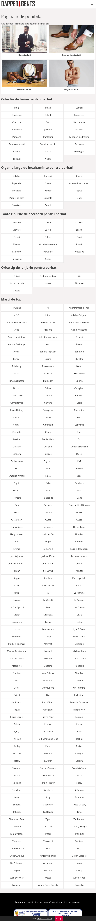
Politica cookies (72, 902)
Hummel (79, 541)
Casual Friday (16, 410)
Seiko (79, 775)
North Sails (47, 680)
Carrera (48, 402)
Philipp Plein (79, 709)
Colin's (79, 417)
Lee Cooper (79, 607)
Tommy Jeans (17, 833)
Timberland (79, 819)
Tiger (47, 819)
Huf (17, 541)
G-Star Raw (16, 519)
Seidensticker (48, 775)
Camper (48, 395)
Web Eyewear (17, 877)
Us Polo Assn (16, 863)
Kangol (79, 570)
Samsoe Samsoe (48, 768)
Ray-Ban (17, 738)
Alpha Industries (79, 329)
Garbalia (48, 505)
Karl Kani (48, 578)
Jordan (16, 570)
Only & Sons (48, 687)
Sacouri (16, 151)
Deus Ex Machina (79, 446)
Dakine (16, 439)
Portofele (48, 251)
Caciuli (48, 222)
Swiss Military (79, 804)
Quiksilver (48, 731)
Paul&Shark (48, 702)
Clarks (48, 417)
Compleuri (79, 115)
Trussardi (48, 841)
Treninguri (79, 151)
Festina (16, 490)
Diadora (17, 453)
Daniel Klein (48, 439)
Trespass (16, 841)
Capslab (79, 395)
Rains (79, 731)
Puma (79, 724)
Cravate (17, 229)
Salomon (16, 768)
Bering (48, 358)
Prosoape (79, 251)
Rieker (79, 746)
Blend (79, 366)
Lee (48, 607)
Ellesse (79, 468)
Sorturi (48, 151)
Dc (79, 439)
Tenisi (48, 205)
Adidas (48, 315)
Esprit (17, 483)
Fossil (79, 490)
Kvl (48, 592)
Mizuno (48, 658)
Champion (79, 410)
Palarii (79, 244)
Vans (79, 863)
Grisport (48, 512)
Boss (16, 373)
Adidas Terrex (48, 322)
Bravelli (48, 373)
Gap (17, 505)
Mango (48, 636)
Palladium (79, 695)
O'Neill (16, 687)
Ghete (48, 183)
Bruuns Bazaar (16, 380)
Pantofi (47, 190)
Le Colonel (79, 600)
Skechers (48, 790)
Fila (48, 490)
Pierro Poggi (48, 716)
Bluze (48, 107)
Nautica (17, 673)
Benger (16, 358)
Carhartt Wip (16, 402)
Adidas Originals (79, 315)
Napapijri (79, 665)
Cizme (79, 176)
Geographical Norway (79, 505)
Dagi (79, 432)
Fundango (48, 497)
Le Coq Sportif (17, 607)
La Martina (79, 592)
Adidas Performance (17, 322)
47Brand (17, 307)
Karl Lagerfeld (79, 578)
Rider (48, 746)
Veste (48, 158)
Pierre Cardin (16, 716)
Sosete (16, 290)
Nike (17, 680)
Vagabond (48, 863)
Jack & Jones (17, 556)
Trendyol (79, 833)
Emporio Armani (17, 475)
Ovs (48, 695)
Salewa (79, 760)
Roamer (48, 753)
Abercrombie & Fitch (79, 307)
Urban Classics (79, 855)
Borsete (17, 222)
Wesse (48, 877)
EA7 (79, 461)
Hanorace (17, 129)
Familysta (79, 483)
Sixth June (17, 790)
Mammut (16, 636)
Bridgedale (79, 373)
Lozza (17, 629)
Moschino (17, 665)
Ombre (79, 680)
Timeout (17, 826)
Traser (48, 833)
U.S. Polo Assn (17, 848)
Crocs (48, 432)
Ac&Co (16, 315)
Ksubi (16, 592)
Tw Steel (79, 841)
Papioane (17, 251)
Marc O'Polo (79, 636)
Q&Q (16, 731)
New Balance (48, 673)
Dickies (48, 453)
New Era (79, 673)
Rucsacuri (17, 258)
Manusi (16, 244)
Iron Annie (48, 548)
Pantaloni (48, 136)
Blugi (16, 107)
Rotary (16, 760)
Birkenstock (48, 366)
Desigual (48, 446)
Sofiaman (79, 790)
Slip (79, 276)
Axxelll (17, 351)
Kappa (17, 578)
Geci (48, 122)
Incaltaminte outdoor (79, 183)
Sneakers (16, 205)
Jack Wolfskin (47, 556)
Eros (79, 475)
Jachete (48, 129)
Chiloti (17, 276)
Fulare (48, 237)
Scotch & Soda (79, 768)
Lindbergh (17, 621)
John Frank (48, 563)
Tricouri (17, 158)
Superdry (48, 804)
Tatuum (17, 811)
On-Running (79, 687)
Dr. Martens (17, 461)
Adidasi (16, 176)
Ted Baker (48, 811)
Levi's (79, 614)
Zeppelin (79, 885)
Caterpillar (48, 410)
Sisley (79, 782)
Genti (79, 237)
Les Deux (48, 614)
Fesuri (17, 237)
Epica (48, 475)
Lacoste (17, 600)
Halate (48, 283)
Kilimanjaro (48, 585)
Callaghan (79, 388)
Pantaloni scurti (17, 144)
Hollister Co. (48, 534)
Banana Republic (48, 351)
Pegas (17, 709)
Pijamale (79, 283)
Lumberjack (48, 629)
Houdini (79, 534)
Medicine (79, 643)
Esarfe (79, 229)
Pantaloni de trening (79, 136)
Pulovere (79, 144)
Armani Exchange (16, 344)
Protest (48, 724)
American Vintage (17, 337)
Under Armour (17, 855)
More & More (79, 658)
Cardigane (17, 115)
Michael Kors (79, 651)
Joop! (79, 563)
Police (17, 724)
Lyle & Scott (79, 629)
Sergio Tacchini (48, 782)
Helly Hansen (16, 534)
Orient (17, 695)
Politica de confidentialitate (49, 902)
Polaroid (79, 716)
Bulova (79, 380)
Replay (16, 746)
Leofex (16, 614)
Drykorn (48, 461)
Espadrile (16, 183)
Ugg (79, 848)
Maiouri (79, 129)
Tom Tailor (48, 826)
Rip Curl (17, 753)
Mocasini (16, 190)
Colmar (16, 424)
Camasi (79, 107)
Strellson (79, 797)
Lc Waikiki (48, 600)
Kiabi (16, 585)
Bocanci (48, 176)
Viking (79, 870)
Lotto (79, 621)
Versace (48, 870)
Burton (16, 388)
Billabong (16, 366)
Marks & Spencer (16, 643)
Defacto (17, 446)
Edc (17, 468)
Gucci (48, 519)
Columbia (48, 424)
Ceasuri (79, 222)
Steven (16, 797)
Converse (79, 424)
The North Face (16, 819)
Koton (79, 585)
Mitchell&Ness (17, 658)
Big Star (79, 358)
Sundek (17, 804)
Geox (16, 512)
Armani (79, 337)
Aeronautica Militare (79, 322)
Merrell (48, 651)
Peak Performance (79, 702)
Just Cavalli (48, 570)
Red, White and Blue (48, 738)
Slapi (79, 197)
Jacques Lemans (79, 556)
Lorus (48, 621)
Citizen (16, 417)
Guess (79, 519)
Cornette (16, 432)
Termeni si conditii (24, 902)
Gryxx (79, 512)
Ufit (48, 848)
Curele (48, 229)
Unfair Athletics (48, 855)
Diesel (79, 453)
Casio (79, 402)
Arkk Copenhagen (48, 337)
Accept (59, 918)
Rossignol (79, 753)
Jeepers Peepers (17, 563)
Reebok (79, 738)
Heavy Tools (79, 527)
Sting (47, 797)
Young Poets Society (48, 885)
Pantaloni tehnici (48, 144)
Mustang (48, 665)
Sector (17, 775)
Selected (17, 782)
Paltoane (16, 136)
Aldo (17, 329)
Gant (79, 497)
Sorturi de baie (16, 283)
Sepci (48, 258)
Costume (16, 122)
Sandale (48, 197)
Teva (79, 811)
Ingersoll (17, 548)
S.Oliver (48, 760)
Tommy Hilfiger (79, 826)
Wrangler (16, 885)
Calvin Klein (17, 395)
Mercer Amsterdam (16, 651)
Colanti (48, 115)
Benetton (79, 351)
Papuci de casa (16, 197)
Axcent (79, 344)
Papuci (79, 190)
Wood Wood (79, 877)
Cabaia (48, 388)
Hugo (48, 541)
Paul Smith (16, 702)
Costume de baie (48, 276)
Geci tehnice (79, 122)
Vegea (17, 870)
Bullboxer (48, 380)
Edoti (48, 468)
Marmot (48, 643)
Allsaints (48, 329)
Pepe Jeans (47, 709)
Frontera (17, 497)
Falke (48, 483)
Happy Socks (16, 527)
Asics (47, 344)
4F (48, 307)
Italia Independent (79, 548)
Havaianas (48, 527)
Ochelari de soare (48, 244)
